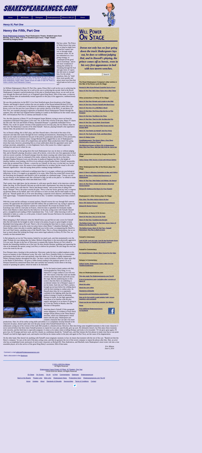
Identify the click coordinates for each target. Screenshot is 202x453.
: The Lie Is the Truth (92, 216)
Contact (93, 381)
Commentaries (65, 375)
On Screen (40, 375)
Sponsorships (68, 381)
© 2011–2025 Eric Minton (61, 364)
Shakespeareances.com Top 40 (94, 378)
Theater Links (37, 378)
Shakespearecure (53, 17)
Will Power (25, 17)
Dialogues (39, 17)
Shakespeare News (60, 378)
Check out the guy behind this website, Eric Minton (96, 302)
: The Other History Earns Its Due (93, 199)
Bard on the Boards (24, 378)
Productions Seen (75, 378)
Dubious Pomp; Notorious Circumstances (97, 202)
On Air (48, 375)
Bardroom (24, 356)
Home (10, 17)
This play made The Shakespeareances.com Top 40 (96, 276)
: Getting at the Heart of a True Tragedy (95, 189)
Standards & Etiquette (86, 291)
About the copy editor (86, 287)
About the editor (84, 284)
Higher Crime (87, 137)
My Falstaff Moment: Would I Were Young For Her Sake (97, 253)
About (82, 17)
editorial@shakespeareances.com (27, 352)
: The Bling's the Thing (93, 116)
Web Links (47, 378)
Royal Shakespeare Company (14, 36)
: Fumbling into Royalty (93, 220)
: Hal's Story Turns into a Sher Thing (97, 90)
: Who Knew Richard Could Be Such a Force (97, 87)
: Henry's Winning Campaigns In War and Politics (98, 172)
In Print (55, 375)
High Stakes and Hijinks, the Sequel (98, 180)
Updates (35, 381)
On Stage (31, 375)
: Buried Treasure (88, 206)
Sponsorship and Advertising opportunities (93, 294)
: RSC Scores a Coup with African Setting (97, 160)
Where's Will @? (68, 17)
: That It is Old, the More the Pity (96, 119)
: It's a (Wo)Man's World (93, 108)
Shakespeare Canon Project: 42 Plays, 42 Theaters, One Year (61, 369)
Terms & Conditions (82, 381)
